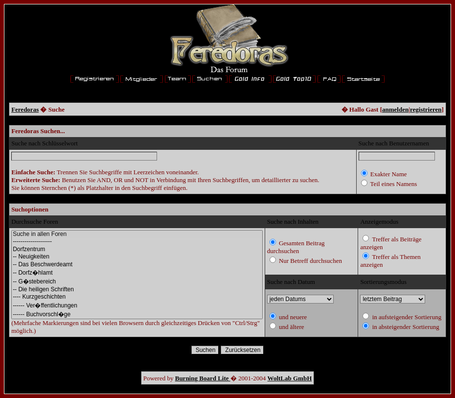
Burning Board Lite (202, 378)
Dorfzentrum (137, 249)
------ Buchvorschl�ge (137, 314)
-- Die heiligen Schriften (137, 289)
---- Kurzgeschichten (137, 297)
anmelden (395, 109)
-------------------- (137, 241)
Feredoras (25, 109)
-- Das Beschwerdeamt (137, 264)
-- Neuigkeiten (137, 256)
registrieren (426, 109)
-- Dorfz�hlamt (137, 272)
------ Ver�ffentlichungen (137, 305)
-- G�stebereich (137, 281)
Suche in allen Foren (137, 234)
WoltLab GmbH (290, 378)
